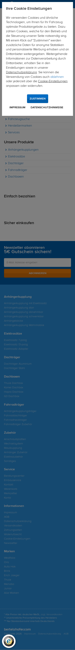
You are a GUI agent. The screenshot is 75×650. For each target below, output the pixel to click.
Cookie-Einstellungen (53, 81)
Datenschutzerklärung (21, 72)
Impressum (17, 107)
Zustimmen (38, 98)
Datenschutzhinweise (47, 107)
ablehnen (57, 77)
